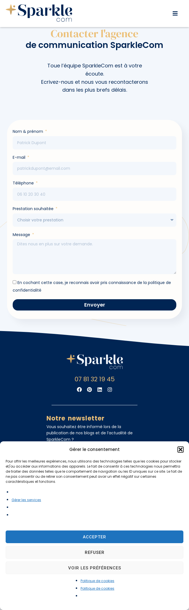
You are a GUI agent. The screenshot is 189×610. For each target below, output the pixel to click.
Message (22, 245)
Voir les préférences (94, 568)
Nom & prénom (28, 141)
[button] (180, 449)
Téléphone (24, 193)
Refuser (94, 552)
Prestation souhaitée (34, 219)
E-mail (19, 167)
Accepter (94, 536)
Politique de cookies (97, 580)
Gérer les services (26, 499)
